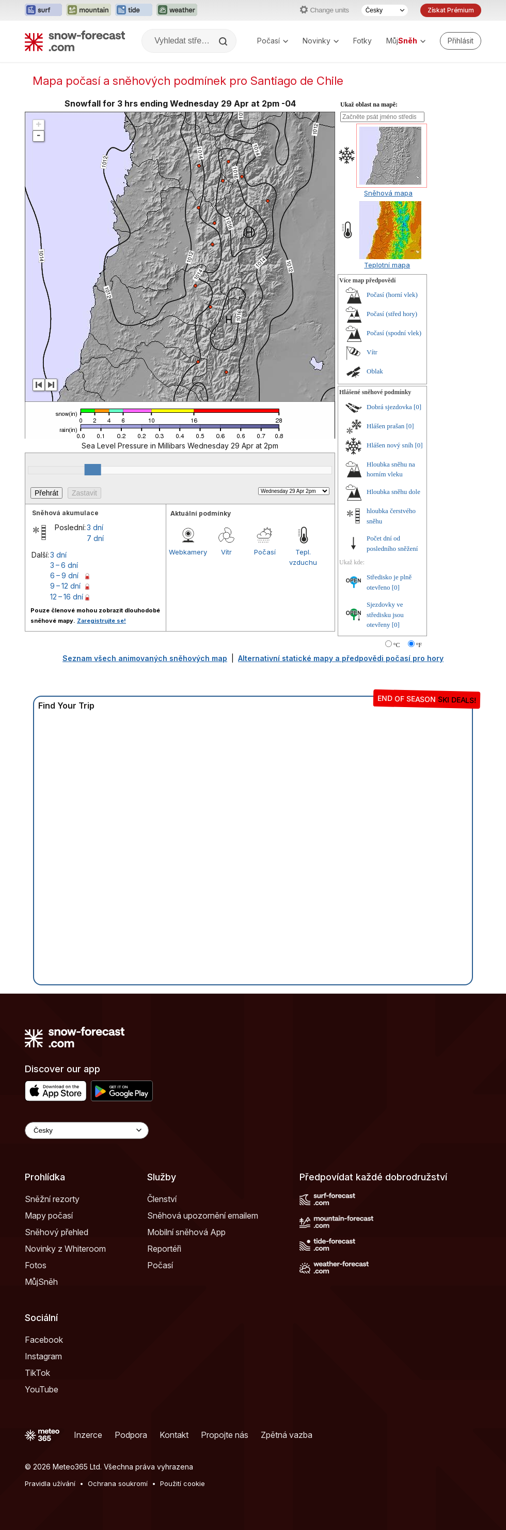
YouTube (41, 1389)
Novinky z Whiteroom (65, 1248)
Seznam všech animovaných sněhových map (144, 658)
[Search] (224, 41)
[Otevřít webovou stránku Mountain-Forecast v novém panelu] (88, 10)
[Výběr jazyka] (384, 10)
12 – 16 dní (66, 596)
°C (396, 645)
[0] (417, 407)
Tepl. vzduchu (303, 557)
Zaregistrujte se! (101, 620)
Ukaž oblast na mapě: (369, 104)
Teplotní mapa (387, 265)
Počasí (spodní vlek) (394, 333)
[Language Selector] (87, 1130)
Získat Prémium (451, 10)
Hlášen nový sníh (390, 445)
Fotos (35, 1265)
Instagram (43, 1356)
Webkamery (188, 552)
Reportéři (164, 1248)
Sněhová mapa (388, 193)
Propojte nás (224, 1435)
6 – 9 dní (64, 575)
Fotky (362, 40)
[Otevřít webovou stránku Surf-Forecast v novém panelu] (43, 10)
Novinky (321, 40)
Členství (162, 1199)
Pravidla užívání (50, 1483)
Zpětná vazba (286, 1435)
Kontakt (174, 1435)
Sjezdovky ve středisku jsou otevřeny (385, 614)
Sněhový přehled (56, 1232)
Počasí (272, 40)
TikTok (37, 1373)
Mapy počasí (49, 1215)
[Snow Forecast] (75, 41)
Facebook (44, 1339)
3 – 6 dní (64, 565)
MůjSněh (41, 1282)
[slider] (93, 469)
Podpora (131, 1435)
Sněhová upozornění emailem (202, 1215)
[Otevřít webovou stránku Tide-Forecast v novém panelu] (133, 10)
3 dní (95, 527)
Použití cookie (182, 1483)
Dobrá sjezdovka (389, 407)
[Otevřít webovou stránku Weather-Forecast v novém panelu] (176, 10)
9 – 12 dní (65, 585)
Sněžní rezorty (52, 1199)
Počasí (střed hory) (392, 314)
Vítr (226, 552)
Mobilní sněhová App (186, 1232)
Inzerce (88, 1435)
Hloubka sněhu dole (393, 492)
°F (419, 645)
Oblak (375, 371)
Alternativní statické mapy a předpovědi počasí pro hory (341, 658)
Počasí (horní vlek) (392, 294)
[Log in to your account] (460, 41)
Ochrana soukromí (118, 1483)
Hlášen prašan (385, 426)
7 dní (95, 538)
